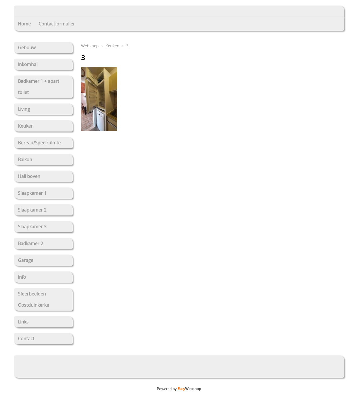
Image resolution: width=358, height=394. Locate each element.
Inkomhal (27, 64)
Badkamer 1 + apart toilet (38, 86)
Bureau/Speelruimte (39, 143)
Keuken (26, 126)
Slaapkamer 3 (32, 227)
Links (23, 322)
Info (22, 277)
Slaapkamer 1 (32, 193)
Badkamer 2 (30, 243)
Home (24, 24)
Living (24, 109)
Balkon (25, 159)
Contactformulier (57, 24)
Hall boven (29, 176)
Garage (25, 260)
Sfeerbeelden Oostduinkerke (33, 299)
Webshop (90, 45)
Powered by (179, 388)
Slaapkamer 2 (32, 210)
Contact (26, 339)
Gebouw (27, 47)
